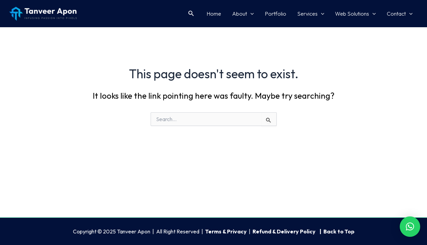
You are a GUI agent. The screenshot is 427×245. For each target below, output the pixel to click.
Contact (400, 13)
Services (310, 13)
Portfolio (275, 13)
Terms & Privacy (226, 231)
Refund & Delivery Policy (285, 231)
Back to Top (338, 231)
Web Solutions (355, 13)
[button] (191, 13)
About (243, 13)
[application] (250, 13)
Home (214, 13)
